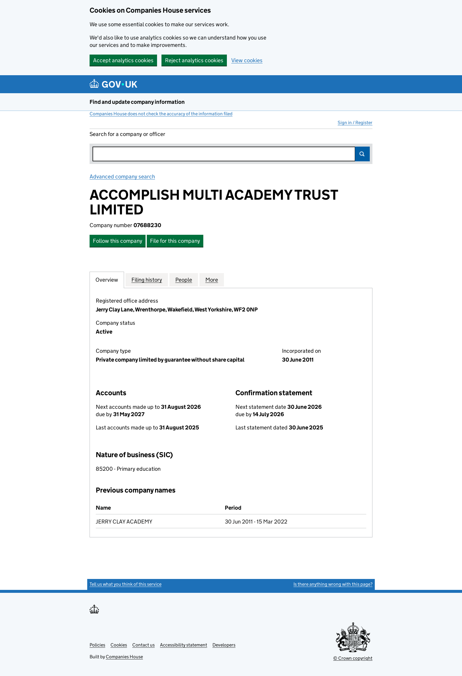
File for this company (175, 240)
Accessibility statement (183, 645)
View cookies (247, 60)
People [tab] (183, 279)
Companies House (124, 656)
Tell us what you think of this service (125, 584)
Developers (223, 645)
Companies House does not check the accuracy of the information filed (161, 114)
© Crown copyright (352, 658)
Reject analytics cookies (194, 60)
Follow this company (117, 240)
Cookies (118, 645)
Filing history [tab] (146, 279)
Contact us (143, 645)
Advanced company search (122, 176)
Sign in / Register (355, 122)
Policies (97, 645)
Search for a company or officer (127, 134)
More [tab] (211, 279)
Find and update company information (137, 102)
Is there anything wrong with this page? (332, 584)
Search (362, 154)
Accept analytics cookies (123, 60)
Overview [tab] (106, 279)
